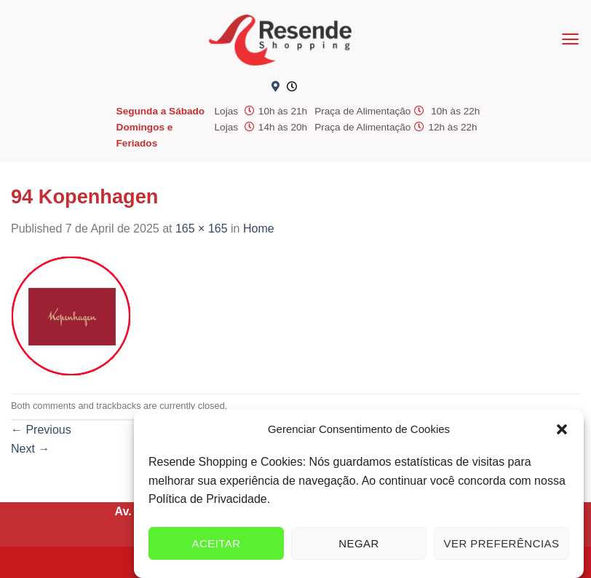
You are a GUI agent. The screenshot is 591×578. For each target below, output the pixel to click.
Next (30, 448)
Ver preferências (502, 543)
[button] (562, 429)
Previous (41, 429)
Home (258, 228)
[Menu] (570, 39)
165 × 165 (201, 228)
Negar (358, 543)
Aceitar (215, 543)
